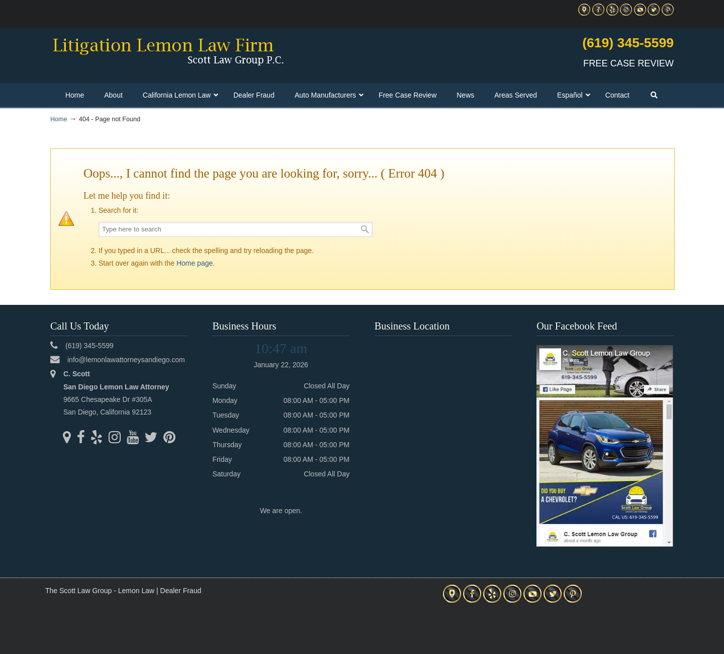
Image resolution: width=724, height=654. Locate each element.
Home (58, 119)
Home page (194, 263)
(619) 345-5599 (628, 42)
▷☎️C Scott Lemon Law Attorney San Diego (168, 51)
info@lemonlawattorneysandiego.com (126, 360)
